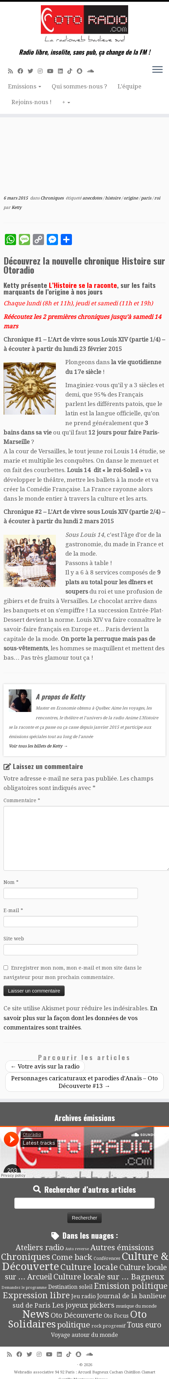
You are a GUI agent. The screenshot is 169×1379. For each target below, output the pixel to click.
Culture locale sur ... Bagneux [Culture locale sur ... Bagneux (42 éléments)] (108, 1276)
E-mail (13, 910)
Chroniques (53, 198)
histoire (113, 198)
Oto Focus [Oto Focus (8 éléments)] (116, 1316)
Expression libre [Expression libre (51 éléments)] (36, 1295)
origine (131, 198)
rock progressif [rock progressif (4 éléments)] (108, 1326)
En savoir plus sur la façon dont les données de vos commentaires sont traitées (80, 1018)
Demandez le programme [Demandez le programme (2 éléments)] (24, 1287)
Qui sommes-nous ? (79, 86)
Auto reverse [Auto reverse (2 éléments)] (77, 1249)
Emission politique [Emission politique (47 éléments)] (131, 1286)
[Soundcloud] (92, 71)
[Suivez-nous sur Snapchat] (82, 71)
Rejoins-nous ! (32, 102)
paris (146, 198)
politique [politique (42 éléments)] (73, 1324)
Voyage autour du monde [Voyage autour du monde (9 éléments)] (84, 1335)
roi (157, 198)
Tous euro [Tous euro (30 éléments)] (144, 1325)
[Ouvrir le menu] (157, 70)
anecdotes (92, 198)
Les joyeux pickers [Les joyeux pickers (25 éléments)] (83, 1305)
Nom (11, 882)
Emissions (24, 86)
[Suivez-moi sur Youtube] (52, 71)
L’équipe (129, 86)
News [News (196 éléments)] (35, 1314)
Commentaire (21, 800)
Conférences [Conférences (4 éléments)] (107, 1258)
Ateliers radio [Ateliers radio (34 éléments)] (40, 1247)
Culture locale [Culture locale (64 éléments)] (89, 1267)
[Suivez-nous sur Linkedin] (62, 71)
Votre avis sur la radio (45, 1066)
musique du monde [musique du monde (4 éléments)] (136, 1306)
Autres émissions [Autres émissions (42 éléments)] (122, 1247)
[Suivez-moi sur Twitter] (33, 71)
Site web (13, 938)
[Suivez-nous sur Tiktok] (72, 71)
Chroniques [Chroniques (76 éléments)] (25, 1257)
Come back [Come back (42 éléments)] (72, 1257)
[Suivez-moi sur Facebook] (22, 71)
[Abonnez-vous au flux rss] (12, 71)
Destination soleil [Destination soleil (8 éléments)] (70, 1287)
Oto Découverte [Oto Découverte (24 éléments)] (76, 1315)
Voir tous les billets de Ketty (38, 746)
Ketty (17, 207)
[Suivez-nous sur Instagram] (42, 71)
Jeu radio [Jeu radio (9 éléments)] (83, 1296)
